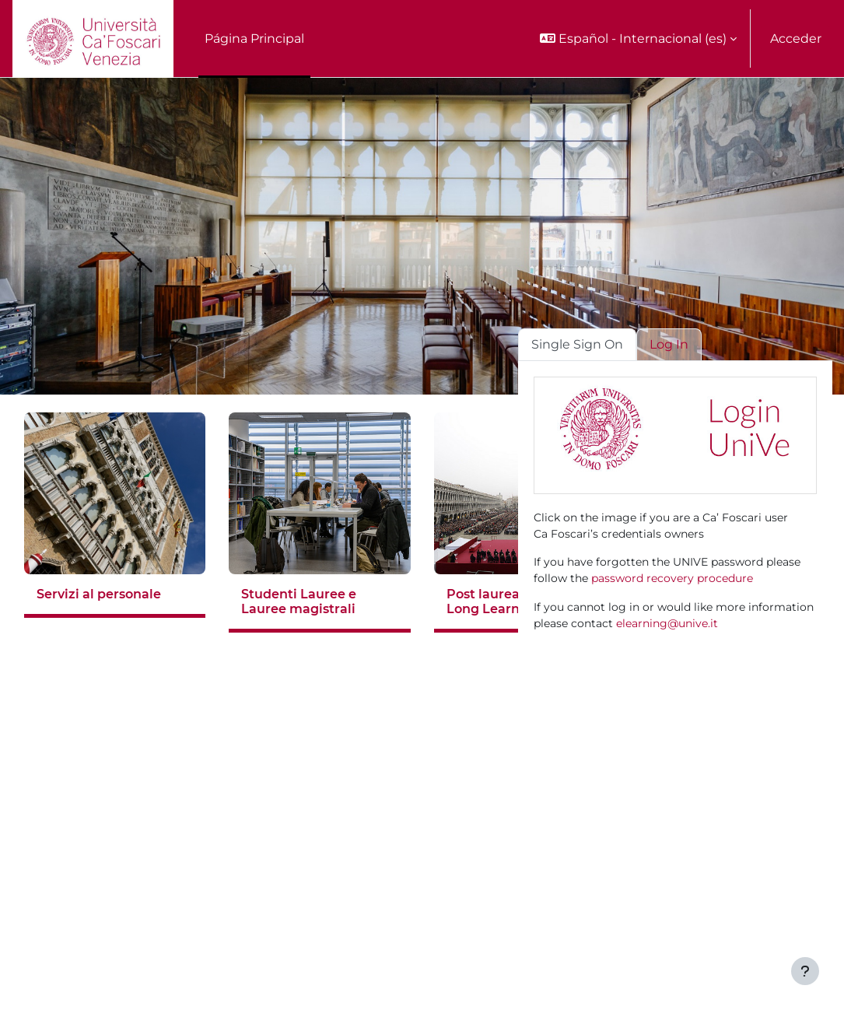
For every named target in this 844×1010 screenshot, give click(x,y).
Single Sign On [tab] (577, 344)
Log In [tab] (669, 344)
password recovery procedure (672, 578)
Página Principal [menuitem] (254, 38)
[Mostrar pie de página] (805, 971)
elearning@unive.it (667, 623)
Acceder (795, 38)
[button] (638, 38)
